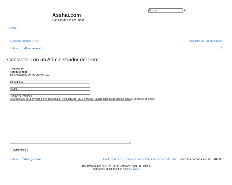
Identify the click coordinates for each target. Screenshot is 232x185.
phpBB (105, 166)
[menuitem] (35, 40)
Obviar (12, 27)
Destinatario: (17, 69)
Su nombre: (16, 81)
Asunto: (14, 89)
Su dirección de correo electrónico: (29, 74)
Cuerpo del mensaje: (21, 96)
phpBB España (130, 168)
